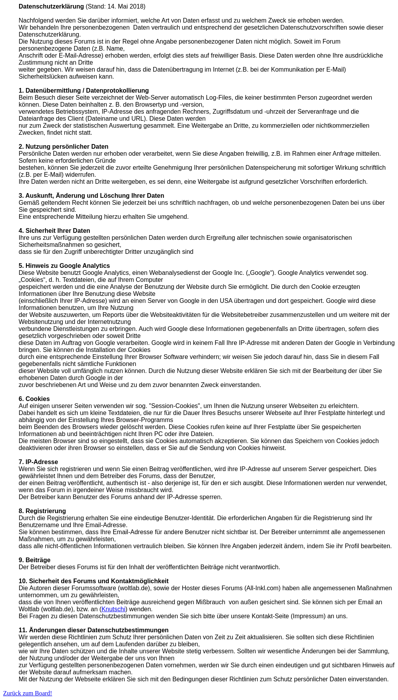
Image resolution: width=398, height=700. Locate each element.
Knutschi (113, 609)
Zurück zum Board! (27, 693)
